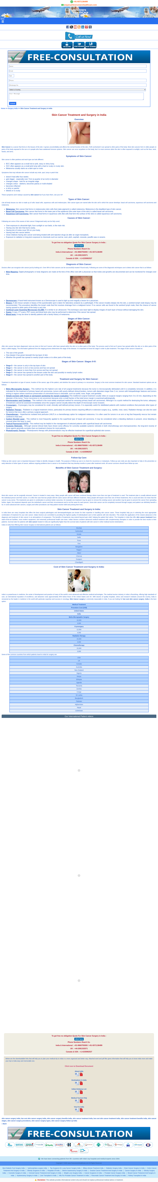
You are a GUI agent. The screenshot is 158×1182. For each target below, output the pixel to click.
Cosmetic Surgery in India (17, 1173)
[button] (79, 56)
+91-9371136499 (80, 2)
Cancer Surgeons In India (93, 1173)
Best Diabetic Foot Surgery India (14, 1168)
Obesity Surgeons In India (36, 1170)
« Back (4, 1124)
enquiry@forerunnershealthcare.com (80, 5)
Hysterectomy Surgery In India (27, 1175)
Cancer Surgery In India (133, 1170)
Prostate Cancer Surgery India (114, 1173)
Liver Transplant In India (48, 1175)
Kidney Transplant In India (137, 1175)
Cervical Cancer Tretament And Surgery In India (45, 1173)
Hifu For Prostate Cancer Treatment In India (74, 1175)
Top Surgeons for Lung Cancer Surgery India (65, 1168)
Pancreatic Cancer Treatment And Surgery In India (108, 1175)
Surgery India (13, 108)
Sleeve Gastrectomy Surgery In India (74, 1170)
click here (79, 246)
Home (3, 108)
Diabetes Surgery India (114, 1168)
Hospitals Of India (53, 1170)
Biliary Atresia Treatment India (93, 1168)
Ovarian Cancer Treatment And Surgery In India (106, 1170)
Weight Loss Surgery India (73, 1173)
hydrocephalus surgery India (37, 1168)
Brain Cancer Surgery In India (134, 1168)
